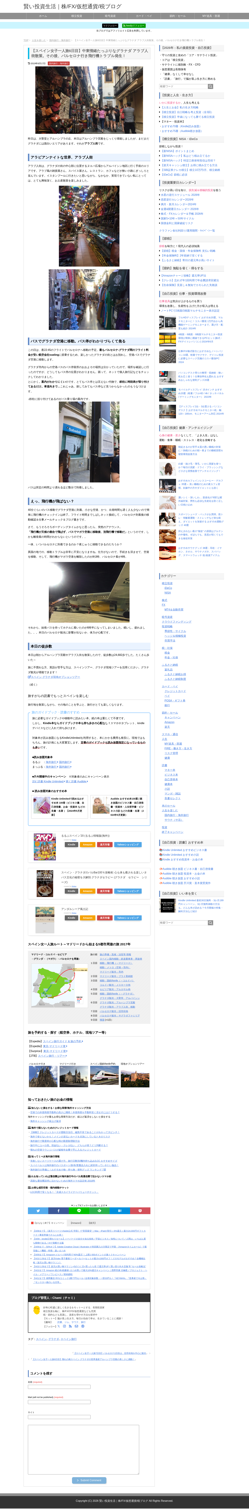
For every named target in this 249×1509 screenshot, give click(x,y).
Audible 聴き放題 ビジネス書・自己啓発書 (188, 868)
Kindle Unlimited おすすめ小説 (181, 854)
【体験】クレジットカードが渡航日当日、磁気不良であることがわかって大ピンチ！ (75, 1132)
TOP (26, 40)
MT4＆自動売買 (174, 609)
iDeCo (168, 588)
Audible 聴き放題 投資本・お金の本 (184, 873)
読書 (59, 1322)
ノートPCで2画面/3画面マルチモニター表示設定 (190, 310)
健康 (167, 757)
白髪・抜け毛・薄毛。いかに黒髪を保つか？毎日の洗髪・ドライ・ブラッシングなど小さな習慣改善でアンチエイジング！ (200, 467)
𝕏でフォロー (110, 25)
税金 (167, 652)
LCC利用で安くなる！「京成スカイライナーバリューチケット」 (64, 1192)
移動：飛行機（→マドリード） (116, 963)
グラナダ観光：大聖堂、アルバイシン (120, 998)
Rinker (74, 840)
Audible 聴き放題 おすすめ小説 (181, 878)
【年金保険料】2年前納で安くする (182, 255)
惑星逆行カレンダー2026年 (177, 199)
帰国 (102, 1019)
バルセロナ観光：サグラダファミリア (120, 1015)
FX (163, 604)
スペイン (41, 1339)
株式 (164, 600)
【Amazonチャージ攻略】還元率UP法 (183, 275)
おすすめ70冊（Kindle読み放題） (182, 126)
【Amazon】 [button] (76, 1223)
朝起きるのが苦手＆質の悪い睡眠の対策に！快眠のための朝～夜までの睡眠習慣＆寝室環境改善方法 (200, 450)
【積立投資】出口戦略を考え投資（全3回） (187, 112)
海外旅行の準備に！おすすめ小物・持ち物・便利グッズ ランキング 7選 (68, 1169)
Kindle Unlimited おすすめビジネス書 (185, 850)
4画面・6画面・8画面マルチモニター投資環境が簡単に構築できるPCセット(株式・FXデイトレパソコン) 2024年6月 (200, 338)
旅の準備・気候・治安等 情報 (115, 954)
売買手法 (170, 640)
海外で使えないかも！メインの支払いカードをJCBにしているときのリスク (70, 1136)
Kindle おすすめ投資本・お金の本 (183, 859)
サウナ (75, 1322)
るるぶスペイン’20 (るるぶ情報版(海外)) (85, 835)
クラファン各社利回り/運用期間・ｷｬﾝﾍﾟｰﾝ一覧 (187, 230)
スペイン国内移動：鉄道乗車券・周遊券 (121, 958)
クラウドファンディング (176, 621)
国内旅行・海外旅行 (59, 63)
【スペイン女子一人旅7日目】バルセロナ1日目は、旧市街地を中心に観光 (110, 1353)
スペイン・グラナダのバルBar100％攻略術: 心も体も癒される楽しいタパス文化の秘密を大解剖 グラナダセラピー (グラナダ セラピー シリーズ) (104, 877)
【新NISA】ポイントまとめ (177, 151)
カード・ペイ (144, 15)
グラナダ (53, 1339)
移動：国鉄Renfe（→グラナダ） (117, 993)
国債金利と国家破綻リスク (177, 223)
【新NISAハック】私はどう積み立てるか (185, 155)
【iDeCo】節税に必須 (174, 174)
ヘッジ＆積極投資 (175, 635)
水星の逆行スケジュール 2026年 (180, 194)
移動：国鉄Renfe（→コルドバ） (117, 980)
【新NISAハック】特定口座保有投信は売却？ (188, 160)
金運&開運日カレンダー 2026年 (180, 209)
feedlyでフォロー (133, 25)
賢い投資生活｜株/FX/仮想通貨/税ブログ (73, 6)
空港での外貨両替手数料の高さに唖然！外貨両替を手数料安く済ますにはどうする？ (75, 1112)
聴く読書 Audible (77, 781)
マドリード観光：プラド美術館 (116, 976)
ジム (66, 1322)
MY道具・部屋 (211, 15)
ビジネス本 (171, 774)
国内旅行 (65, 762)
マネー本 (170, 770)
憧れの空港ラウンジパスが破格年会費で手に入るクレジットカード (65, 1149)
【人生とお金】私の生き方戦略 (180, 107)
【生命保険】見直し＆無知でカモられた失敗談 (189, 285)
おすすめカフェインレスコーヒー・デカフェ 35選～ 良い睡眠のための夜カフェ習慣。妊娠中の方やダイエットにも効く (200, 484)
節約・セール (178, 15)
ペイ (167, 695)
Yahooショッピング (128, 844)
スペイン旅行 (69, 1339)
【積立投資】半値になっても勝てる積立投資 (188, 116)
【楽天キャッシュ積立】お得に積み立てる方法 (189, 165)
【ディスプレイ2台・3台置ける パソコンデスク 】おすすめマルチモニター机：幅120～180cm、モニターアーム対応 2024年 (201, 410)
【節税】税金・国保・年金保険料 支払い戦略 (188, 250)
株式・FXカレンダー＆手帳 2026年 (182, 213)
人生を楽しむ (170, 810)
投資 (164, 827)
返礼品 (169, 669)
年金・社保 (171, 657)
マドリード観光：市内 (111, 971)
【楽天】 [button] (92, 1223)
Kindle (71, 844)
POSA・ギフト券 (175, 700)
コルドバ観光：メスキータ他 (115, 985)
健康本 (169, 784)
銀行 (167, 705)
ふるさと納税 (170, 664)
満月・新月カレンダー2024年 (179, 204)
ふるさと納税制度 (175, 679)
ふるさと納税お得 (175, 674)
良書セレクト (173, 798)
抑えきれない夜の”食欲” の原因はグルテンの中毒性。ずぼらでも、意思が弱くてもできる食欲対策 (200, 535)
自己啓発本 (171, 779)
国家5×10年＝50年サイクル (177, 218)
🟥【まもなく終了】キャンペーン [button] (47, 1223)
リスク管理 (171, 753)
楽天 (167, 726)
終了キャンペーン (172, 832)
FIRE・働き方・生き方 (178, 748)
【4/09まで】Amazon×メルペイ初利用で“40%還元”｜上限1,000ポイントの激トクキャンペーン (79, 1254)
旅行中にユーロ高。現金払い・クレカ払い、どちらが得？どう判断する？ (69, 1145)
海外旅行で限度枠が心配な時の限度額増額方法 (55, 1141)
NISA (168, 592)
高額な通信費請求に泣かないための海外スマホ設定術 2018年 (62, 1180)
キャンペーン (173, 717)
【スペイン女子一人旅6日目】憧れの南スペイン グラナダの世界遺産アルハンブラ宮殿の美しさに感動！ (83, 1359)
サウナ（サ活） (174, 819)
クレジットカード (175, 691)
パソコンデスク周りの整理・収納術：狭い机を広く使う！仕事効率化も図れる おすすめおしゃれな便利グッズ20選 (201, 376)
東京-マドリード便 (55, 1046)
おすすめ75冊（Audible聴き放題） (182, 131)
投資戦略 (167, 626)
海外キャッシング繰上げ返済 (45, 1121)
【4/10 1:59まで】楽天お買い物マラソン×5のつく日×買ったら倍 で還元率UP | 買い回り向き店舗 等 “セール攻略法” (89, 1266)
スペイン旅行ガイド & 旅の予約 (63, 1041)
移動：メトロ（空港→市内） (115, 967)
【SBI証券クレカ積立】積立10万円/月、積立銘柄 (190, 170)
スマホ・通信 (170, 734)
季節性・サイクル (175, 631)
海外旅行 (52, 762)
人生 (164, 739)
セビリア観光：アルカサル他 (115, 989)
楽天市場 (105, 844)
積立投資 (76, 15)
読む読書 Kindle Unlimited (48, 781)
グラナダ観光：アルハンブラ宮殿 (117, 1002)
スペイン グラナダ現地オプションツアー (54, 677)
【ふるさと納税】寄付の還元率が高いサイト (188, 260)
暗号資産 (110, 15)
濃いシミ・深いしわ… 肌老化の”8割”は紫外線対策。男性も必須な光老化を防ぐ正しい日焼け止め (200, 501)
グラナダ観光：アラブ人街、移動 (117, 1006)
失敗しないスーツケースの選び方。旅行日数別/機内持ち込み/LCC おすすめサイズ (73, 1161)
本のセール (168, 805)
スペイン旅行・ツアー (52, 1055)
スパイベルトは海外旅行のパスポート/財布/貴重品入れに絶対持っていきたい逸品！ (74, 1165)
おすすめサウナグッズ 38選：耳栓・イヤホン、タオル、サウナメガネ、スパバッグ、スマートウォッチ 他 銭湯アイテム (200, 552)
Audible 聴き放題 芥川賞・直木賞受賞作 (187, 883)
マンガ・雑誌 (173, 793)
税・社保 (167, 648)
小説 (167, 788)
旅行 (83, 1322)
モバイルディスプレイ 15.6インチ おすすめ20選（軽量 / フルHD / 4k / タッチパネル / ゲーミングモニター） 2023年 (201, 393)
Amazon (87, 844)
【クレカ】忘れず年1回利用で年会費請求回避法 (190, 280)
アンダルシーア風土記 (74, 909)
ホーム (43, 15)
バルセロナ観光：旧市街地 (114, 1011)
